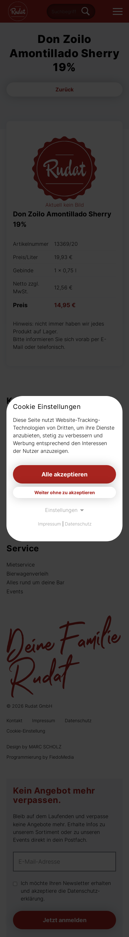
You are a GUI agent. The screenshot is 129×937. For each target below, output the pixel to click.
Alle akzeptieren (64, 474)
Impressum (49, 523)
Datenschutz (78, 523)
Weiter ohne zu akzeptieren (64, 492)
